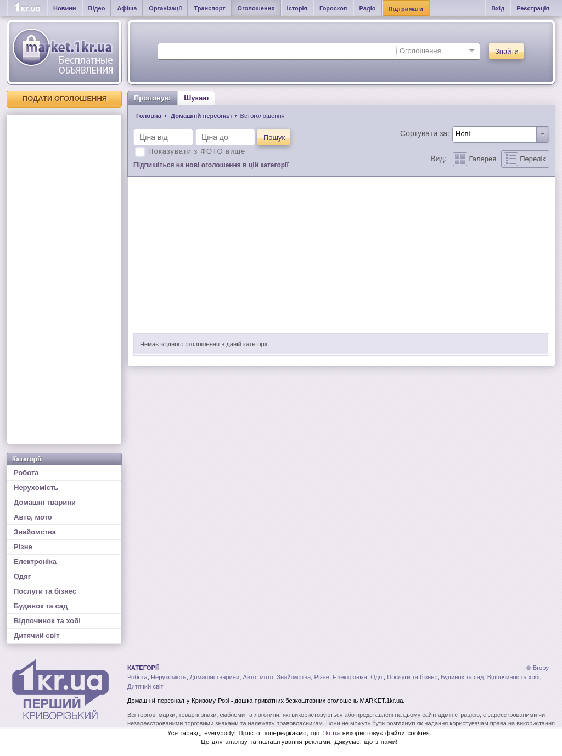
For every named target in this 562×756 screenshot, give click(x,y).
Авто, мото (33, 517)
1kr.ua (331, 733)
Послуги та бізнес (45, 591)
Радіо (367, 8)
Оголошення (256, 8)
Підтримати (406, 8)
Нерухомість (36, 487)
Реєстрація (532, 8)
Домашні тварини (45, 502)
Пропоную (152, 98)
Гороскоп (333, 8)
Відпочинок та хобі (47, 621)
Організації (165, 8)
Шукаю (196, 98)
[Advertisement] (64, 279)
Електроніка (35, 561)
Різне (23, 547)
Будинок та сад (41, 606)
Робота (26, 473)
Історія (297, 8)
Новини (64, 8)
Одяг (22, 576)
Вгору (541, 667)
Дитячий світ (37, 635)
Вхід (497, 8)
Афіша (127, 8)
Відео (96, 8)
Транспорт (209, 8)
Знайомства (35, 532)
